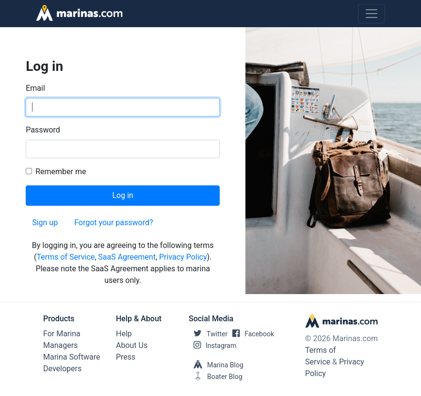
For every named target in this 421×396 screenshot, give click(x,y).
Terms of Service (65, 257)
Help (124, 333)
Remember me (60, 171)
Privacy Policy (183, 257)
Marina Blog (216, 365)
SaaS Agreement (127, 257)
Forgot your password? (113, 222)
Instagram (212, 345)
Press (125, 357)
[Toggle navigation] (371, 13)
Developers (62, 368)
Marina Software (71, 357)
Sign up (45, 222)
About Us (131, 345)
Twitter (208, 334)
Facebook (250, 334)
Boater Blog (216, 376)
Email (35, 88)
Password (43, 129)
